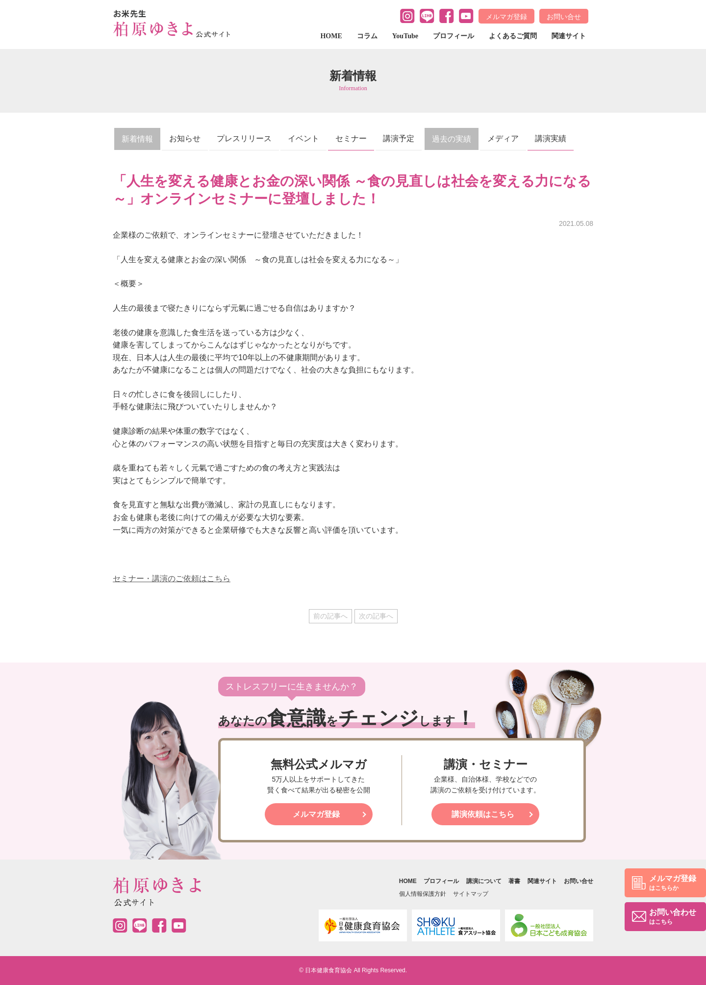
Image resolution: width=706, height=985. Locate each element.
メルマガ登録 (506, 17)
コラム (367, 36)
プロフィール (453, 36)
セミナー (351, 138)
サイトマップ (470, 893)
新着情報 (137, 139)
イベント (303, 138)
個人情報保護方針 (422, 893)
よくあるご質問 (513, 36)
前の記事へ (330, 616)
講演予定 (398, 138)
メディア (503, 138)
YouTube (405, 36)
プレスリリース (244, 138)
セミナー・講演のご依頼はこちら (171, 578)
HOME (331, 36)
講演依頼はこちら (483, 814)
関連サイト (569, 36)
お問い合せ (564, 17)
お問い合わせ (672, 917)
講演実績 (550, 138)
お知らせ (185, 138)
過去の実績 (451, 139)
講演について (484, 881)
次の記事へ (376, 616)
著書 (514, 881)
